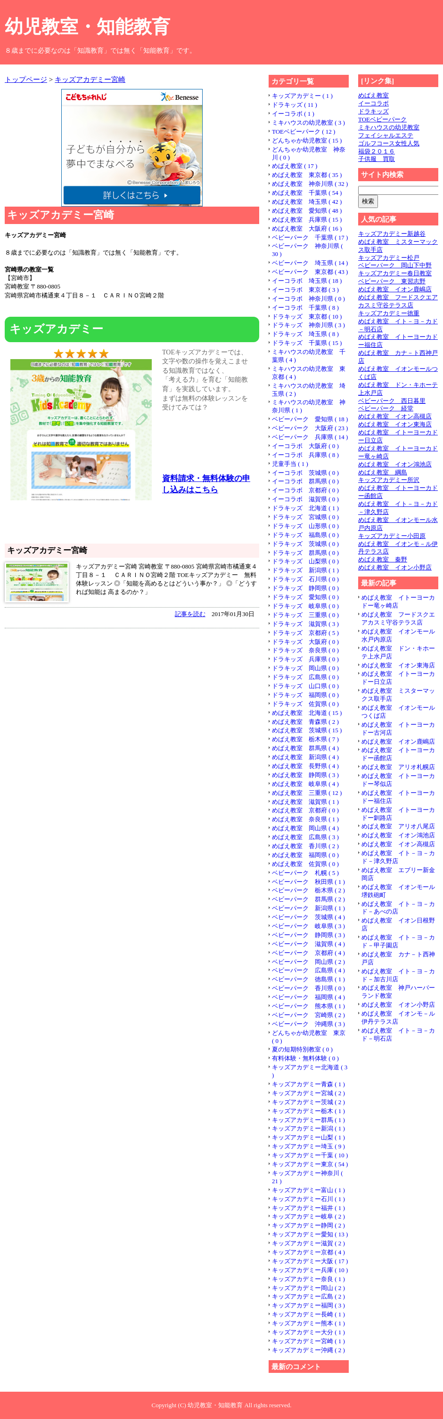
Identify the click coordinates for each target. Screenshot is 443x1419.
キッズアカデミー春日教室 (395, 273)
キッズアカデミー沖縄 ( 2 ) (308, 1350)
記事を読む (190, 613)
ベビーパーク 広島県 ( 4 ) (308, 970)
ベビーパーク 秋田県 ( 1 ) (308, 881)
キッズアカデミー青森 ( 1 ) (308, 1084)
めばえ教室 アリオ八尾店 (398, 826)
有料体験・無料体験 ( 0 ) (305, 1058)
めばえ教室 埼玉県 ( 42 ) (307, 201)
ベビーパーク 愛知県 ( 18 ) (310, 419)
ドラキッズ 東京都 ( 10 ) (307, 316)
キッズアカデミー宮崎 (90, 79)
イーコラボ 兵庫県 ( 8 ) (305, 454)
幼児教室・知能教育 (87, 26)
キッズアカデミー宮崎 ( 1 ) (308, 1341)
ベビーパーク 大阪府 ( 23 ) (310, 428)
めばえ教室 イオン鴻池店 (395, 464)
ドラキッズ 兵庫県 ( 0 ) (305, 659)
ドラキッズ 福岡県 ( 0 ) (305, 694)
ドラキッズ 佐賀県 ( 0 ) (305, 703)
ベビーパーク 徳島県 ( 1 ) (308, 979)
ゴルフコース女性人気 (388, 143)
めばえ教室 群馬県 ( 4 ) (305, 748)
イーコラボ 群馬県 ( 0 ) (305, 481)
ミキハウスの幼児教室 (388, 127)
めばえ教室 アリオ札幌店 (398, 766)
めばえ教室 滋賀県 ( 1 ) (305, 801)
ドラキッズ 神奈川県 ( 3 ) (308, 325)
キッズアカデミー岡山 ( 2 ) (308, 1287)
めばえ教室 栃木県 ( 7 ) (305, 739)
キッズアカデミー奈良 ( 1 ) (308, 1279)
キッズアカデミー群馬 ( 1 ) (308, 1119)
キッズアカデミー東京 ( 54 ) (310, 1164)
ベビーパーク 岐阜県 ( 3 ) (308, 926)
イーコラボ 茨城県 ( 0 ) (305, 472)
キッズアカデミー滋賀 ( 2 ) (308, 1243)
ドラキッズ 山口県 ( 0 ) (305, 685)
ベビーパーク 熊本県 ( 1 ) (308, 1006)
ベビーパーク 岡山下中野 (395, 265)
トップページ (26, 79)
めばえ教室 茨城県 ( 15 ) (307, 730)
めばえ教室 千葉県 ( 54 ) (307, 192)
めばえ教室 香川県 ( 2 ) (305, 846)
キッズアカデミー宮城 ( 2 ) (308, 1093)
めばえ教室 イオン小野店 (395, 567)
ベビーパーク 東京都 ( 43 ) (310, 271)
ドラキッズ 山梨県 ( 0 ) (305, 561)
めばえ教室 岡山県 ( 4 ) (305, 828)
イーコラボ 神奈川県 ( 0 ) (308, 298)
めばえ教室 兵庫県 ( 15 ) (307, 219)
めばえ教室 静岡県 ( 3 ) (305, 774)
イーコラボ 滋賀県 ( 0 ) (305, 499)
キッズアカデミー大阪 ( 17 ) (310, 1261)
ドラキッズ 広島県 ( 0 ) (305, 677)
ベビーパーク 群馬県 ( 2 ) (308, 899)
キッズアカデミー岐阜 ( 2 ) (308, 1216)
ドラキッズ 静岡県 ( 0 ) (305, 588)
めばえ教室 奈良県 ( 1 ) (305, 819)
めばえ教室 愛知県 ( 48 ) (307, 210)
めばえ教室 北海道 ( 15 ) (307, 712)
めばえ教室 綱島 (382, 472)
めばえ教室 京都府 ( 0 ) (305, 810)
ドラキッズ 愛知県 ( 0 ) (305, 597)
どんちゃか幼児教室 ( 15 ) (307, 140)
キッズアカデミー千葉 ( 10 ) (310, 1155)
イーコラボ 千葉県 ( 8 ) (305, 307)
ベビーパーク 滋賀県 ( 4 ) (308, 943)
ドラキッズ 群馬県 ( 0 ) (305, 552)
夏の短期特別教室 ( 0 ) (302, 1049)
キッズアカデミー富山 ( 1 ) (308, 1190)
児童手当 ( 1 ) (290, 463)
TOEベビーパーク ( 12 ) (303, 131)
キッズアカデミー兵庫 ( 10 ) (310, 1270)
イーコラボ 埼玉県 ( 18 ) (307, 280)
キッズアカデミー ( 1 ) (302, 95)
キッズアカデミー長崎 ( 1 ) (308, 1314)
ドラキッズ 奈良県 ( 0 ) (305, 650)
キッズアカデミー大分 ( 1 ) (308, 1332)
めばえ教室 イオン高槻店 (395, 416)
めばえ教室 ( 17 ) (294, 165)
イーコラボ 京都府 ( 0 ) (305, 490)
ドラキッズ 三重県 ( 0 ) (305, 614)
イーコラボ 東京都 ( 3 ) (305, 289)
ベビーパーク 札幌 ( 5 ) (305, 872)
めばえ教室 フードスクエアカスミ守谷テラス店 (398, 301)
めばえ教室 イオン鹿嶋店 (395, 289)
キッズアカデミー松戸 (388, 257)
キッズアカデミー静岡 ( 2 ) (308, 1225)
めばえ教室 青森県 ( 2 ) (305, 721)
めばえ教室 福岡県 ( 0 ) (305, 854)
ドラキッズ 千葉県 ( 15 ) (307, 342)
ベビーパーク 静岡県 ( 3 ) (308, 934)
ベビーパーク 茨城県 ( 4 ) (308, 917)
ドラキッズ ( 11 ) (294, 104)
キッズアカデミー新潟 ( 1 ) (308, 1128)
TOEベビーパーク (382, 119)
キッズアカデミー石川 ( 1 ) (308, 1199)
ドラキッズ (373, 111)
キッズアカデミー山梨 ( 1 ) (308, 1137)
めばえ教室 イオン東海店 (395, 424)
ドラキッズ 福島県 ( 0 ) (305, 534)
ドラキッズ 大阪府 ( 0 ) (305, 641)
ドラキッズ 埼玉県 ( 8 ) (305, 333)
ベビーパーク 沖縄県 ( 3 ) (308, 1023)
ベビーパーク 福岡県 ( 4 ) (308, 997)
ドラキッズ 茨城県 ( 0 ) (305, 543)
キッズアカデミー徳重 (388, 313)
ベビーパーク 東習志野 (392, 281)
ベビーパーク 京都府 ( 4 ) (308, 952)
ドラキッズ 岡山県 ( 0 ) (305, 668)
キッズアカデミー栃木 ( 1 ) (308, 1110)
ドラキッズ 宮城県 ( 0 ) (305, 517)
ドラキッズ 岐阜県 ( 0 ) (305, 605)
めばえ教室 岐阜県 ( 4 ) (305, 783)
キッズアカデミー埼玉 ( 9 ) (308, 1146)
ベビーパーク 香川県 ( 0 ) (308, 988)
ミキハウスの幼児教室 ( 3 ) (308, 122)
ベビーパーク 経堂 (385, 408)
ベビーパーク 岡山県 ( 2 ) (308, 961)
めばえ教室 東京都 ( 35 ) (307, 174)
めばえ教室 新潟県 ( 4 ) (305, 757)
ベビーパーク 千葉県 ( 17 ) (310, 237)
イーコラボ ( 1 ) (293, 113)
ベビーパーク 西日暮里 (392, 400)
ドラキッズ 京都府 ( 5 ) (305, 632)
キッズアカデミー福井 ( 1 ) (308, 1207)
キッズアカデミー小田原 (392, 535)
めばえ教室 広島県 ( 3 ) (305, 837)
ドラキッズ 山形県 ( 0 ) (305, 525)
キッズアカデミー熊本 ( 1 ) (308, 1323)
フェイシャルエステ (385, 135)
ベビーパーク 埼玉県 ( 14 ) (310, 262)
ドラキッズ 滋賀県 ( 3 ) (305, 623)
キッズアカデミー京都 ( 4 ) (308, 1252)
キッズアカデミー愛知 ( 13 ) (310, 1234)
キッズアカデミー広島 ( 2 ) (308, 1296)
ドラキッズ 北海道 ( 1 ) (305, 508)
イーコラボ (373, 103)
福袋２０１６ (376, 151)
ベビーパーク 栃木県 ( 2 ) (308, 890)
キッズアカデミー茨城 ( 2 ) (308, 1102)
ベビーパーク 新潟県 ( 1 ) (308, 908)
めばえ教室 (373, 95)
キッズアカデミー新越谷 (392, 233)
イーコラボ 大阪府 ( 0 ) (305, 445)
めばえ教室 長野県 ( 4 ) (305, 766)
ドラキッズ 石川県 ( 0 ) (305, 579)
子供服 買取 (376, 158)
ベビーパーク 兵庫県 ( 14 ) (310, 437)
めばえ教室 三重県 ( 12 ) (307, 792)
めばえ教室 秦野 (382, 559)
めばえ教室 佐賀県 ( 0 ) (305, 863)
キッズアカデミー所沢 (388, 479)
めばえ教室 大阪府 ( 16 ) (307, 228)
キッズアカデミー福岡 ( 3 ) (308, 1305)
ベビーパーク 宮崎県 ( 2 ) (308, 1014)
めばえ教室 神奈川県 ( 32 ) (310, 183)
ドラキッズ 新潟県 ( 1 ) (305, 570)
